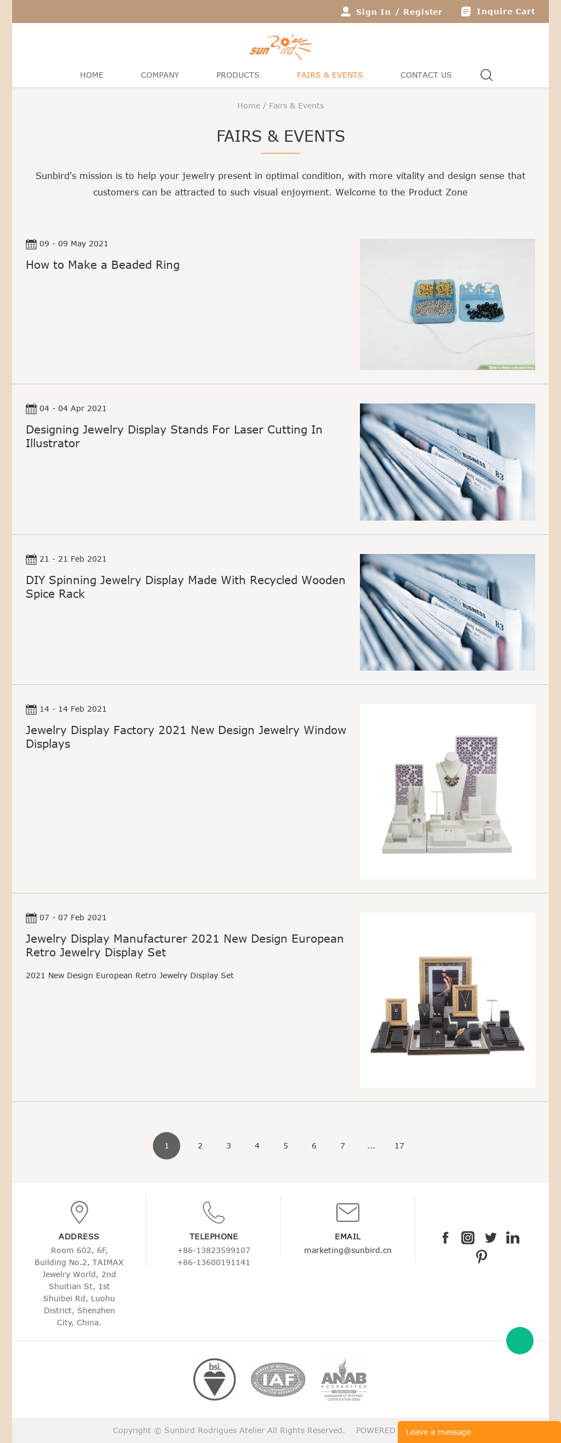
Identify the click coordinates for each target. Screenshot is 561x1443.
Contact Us (426, 74)
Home (92, 74)
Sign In (373, 11)
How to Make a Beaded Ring (103, 264)
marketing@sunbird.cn (348, 1250)
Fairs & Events (330, 74)
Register (423, 11)
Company (160, 74)
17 (399, 1145)
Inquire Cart (506, 11)
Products (238, 74)
